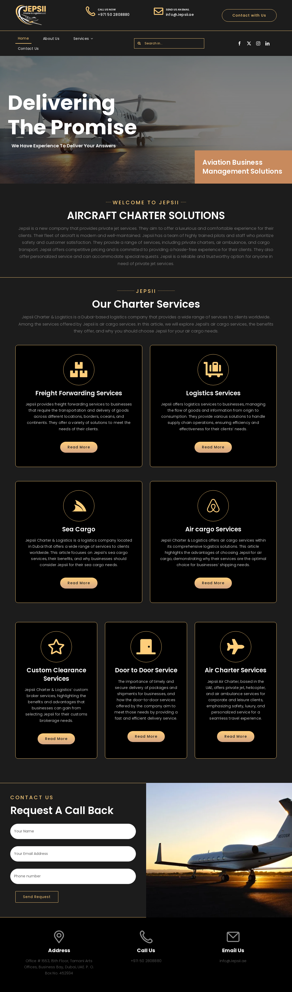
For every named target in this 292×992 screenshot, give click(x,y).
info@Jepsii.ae (180, 14)
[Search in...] (169, 43)
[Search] (139, 43)
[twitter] (249, 43)
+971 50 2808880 (113, 14)
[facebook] (239, 43)
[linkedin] (267, 43)
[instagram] (258, 43)
